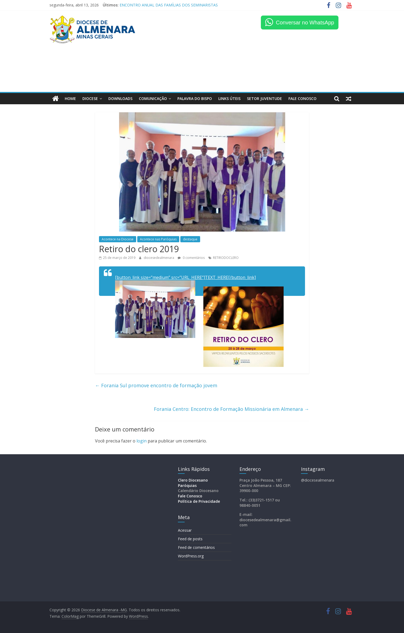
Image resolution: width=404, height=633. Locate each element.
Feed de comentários (196, 547)
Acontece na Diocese (118, 239)
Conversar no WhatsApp (305, 22)
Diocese (90, 98)
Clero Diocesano (193, 480)
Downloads (120, 98)
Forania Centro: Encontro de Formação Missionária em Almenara (231, 409)
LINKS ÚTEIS (229, 98)
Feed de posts (190, 538)
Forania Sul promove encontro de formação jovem (156, 385)
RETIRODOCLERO (226, 257)
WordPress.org (191, 555)
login (141, 441)
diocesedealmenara (159, 257)
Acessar (185, 530)
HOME (70, 98)
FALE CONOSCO (302, 98)
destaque (190, 239)
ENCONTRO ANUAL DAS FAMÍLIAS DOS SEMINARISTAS (169, 5)
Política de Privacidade (199, 501)
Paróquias (187, 485)
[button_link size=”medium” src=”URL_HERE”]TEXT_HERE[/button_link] (185, 277)
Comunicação (153, 98)
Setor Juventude (264, 98)
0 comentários (191, 257)
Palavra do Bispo (194, 98)
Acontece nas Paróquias (158, 239)
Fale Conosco (190, 495)
